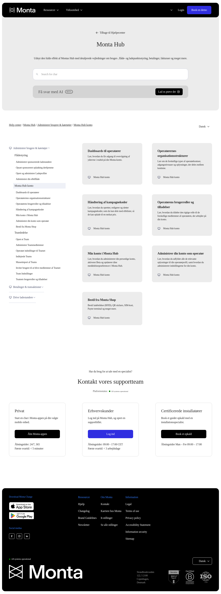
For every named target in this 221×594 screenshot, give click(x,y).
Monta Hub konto (83, 124)
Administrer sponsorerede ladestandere (34, 162)
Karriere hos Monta (111, 511)
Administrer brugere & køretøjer (54, 124)
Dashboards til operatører (27, 192)
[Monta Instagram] (19, 536)
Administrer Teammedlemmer (30, 245)
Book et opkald (184, 433)
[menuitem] (51, 10)
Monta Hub (29, 124)
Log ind (110, 433)
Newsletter (83, 524)
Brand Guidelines (87, 517)
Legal (129, 504)
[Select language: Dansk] (169, 10)
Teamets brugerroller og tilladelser (31, 279)
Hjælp (81, 504)
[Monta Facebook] (12, 536)
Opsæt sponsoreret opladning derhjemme (35, 167)
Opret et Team (22, 239)
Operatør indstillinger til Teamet (30, 250)
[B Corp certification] (190, 577)
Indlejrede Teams (24, 256)
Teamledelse (21, 232)
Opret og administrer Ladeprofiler (31, 173)
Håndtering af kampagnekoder (30, 209)
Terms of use (132, 511)
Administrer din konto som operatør (32, 221)
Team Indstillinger (24, 273)
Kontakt (105, 504)
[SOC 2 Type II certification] (174, 577)
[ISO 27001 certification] (206, 577)
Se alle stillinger (109, 524)
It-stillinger (106, 517)
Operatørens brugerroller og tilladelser (33, 204)
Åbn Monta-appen (37, 433)
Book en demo (199, 9)
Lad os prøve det (169, 91)
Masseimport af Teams (26, 262)
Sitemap (130, 538)
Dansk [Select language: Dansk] (202, 126)
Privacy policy (133, 517)
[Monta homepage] (23, 10)
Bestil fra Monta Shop (26, 226)
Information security (136, 531)
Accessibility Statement (138, 524)
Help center (15, 124)
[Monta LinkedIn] (27, 536)
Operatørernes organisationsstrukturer (33, 198)
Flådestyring (21, 155)
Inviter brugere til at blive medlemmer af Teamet (38, 268)
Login (181, 9)
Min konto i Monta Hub (27, 215)
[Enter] (36, 74)
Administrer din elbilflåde (28, 179)
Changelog (83, 511)
